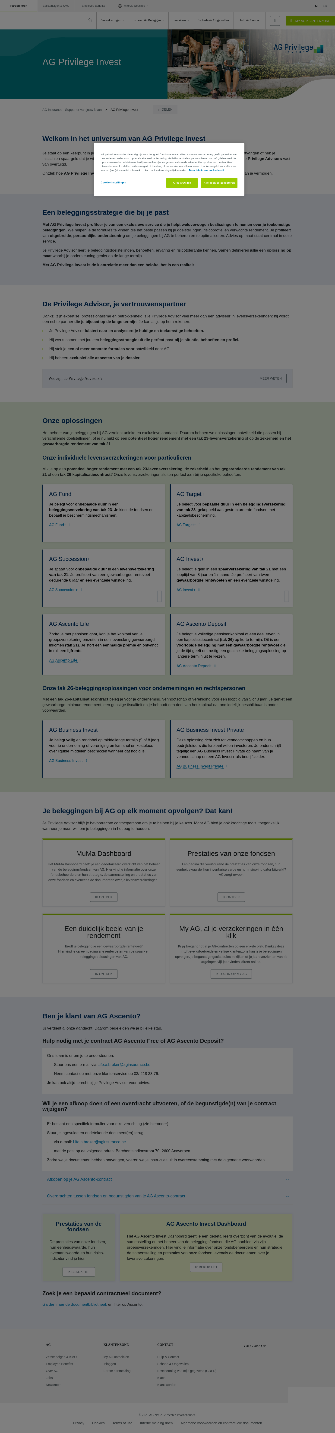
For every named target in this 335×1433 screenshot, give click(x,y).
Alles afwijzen (182, 182)
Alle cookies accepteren (219, 182)
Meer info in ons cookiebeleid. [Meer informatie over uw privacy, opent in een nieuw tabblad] (207, 170)
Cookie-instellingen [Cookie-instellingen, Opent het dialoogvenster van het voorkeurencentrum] (113, 182)
